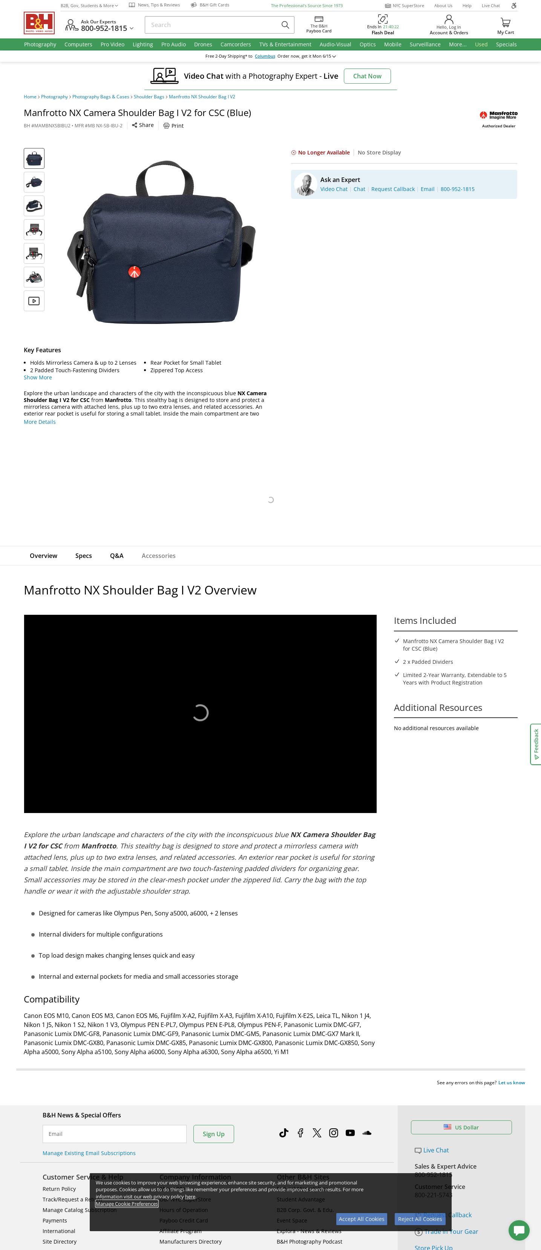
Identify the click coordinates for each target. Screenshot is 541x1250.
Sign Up (214, 1120)
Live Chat (491, 5)
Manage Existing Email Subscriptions (89, 1138)
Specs (83, 556)
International (59, 1216)
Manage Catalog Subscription (80, 1195)
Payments (55, 1206)
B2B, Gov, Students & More (89, 5)
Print (173, 125)
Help (467, 5)
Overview (43, 556)
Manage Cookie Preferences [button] (127, 1203)
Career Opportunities (186, 1237)
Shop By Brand (61, 1237)
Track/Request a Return (72, 1185)
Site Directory (60, 1227)
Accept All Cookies (362, 1218)
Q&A (117, 556)
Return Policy (59, 1174)
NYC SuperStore (404, 5)
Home (30, 97)
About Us (443, 5)
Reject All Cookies (420, 1218)
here (190, 1196)
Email (56, 1119)
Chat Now (367, 76)
